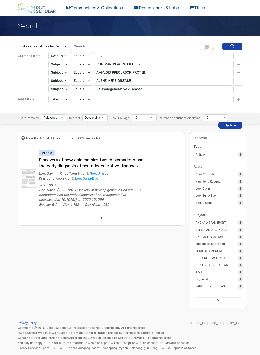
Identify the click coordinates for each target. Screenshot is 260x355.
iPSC (199, 272)
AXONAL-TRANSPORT (211, 222)
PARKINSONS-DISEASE (211, 286)
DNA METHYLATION (209, 237)
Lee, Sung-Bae (86, 178)
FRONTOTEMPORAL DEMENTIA (213, 251)
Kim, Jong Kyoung (208, 181)
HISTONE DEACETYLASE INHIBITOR (213, 258)
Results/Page (120, 118)
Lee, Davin (203, 188)
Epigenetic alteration (210, 244)
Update (230, 125)
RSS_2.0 (216, 323)
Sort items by (29, 118)
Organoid (202, 279)
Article (200, 154)
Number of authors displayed (180, 118)
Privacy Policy (27, 323)
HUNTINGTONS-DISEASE (212, 265)
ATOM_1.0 (233, 323)
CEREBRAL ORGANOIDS (211, 230)
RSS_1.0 (200, 323)
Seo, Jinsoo (99, 173)
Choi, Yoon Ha (205, 174)
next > (218, 300)
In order (74, 118)
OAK (87, 333)
